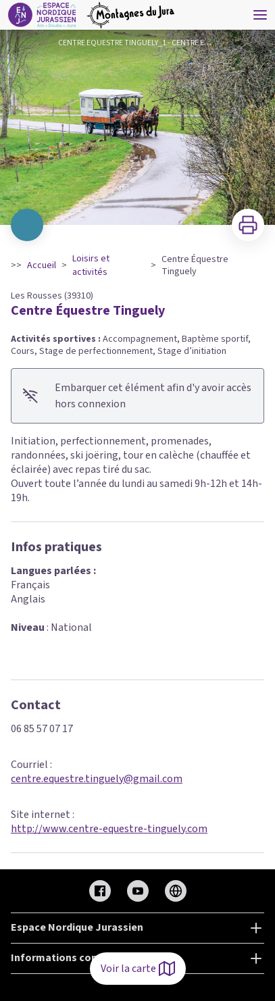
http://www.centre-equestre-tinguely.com (109, 828)
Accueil (41, 265)
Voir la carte (138, 968)
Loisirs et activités (90, 265)
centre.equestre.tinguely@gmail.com (96, 778)
